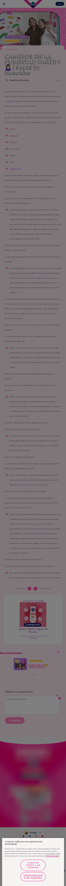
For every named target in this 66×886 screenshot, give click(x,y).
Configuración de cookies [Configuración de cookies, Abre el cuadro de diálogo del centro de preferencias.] (33, 876)
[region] (33, 862)
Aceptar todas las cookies (33, 865)
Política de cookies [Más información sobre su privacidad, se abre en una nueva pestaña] (53, 856)
